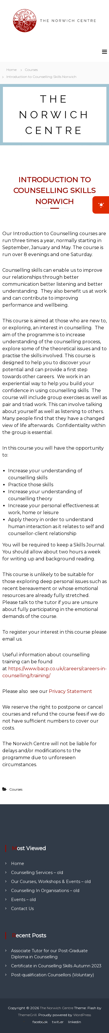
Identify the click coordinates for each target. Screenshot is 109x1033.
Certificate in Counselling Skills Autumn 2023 (56, 965)
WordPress (82, 1015)
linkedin (74, 1022)
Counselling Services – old (37, 872)
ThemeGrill (27, 1015)
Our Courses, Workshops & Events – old (51, 881)
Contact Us (22, 908)
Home (17, 863)
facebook (40, 1022)
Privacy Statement (70, 691)
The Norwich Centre (56, 1008)
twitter (58, 1022)
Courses (31, 69)
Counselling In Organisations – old (45, 890)
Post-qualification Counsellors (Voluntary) (52, 974)
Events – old (23, 899)
